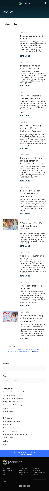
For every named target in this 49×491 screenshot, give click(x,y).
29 (17, 351)
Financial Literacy (9, 411)
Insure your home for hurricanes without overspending (30, 193)
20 (38, 350)
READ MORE (25, 56)
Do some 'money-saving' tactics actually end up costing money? (31, 318)
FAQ (4, 472)
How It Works (6, 468)
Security (20, 475)
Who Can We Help (8, 470)
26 (11, 351)
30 (20, 351)
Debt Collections (8, 408)
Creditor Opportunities (39, 479)
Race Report (7, 424)
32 (24, 351)
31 (22, 351)
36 (33, 351)
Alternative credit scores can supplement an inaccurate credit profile (31, 160)
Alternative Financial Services (13, 398)
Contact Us (36, 475)
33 (26, 351)
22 (42, 350)
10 (19, 350)
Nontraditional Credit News (12, 421)
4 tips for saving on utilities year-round (33, 37)
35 (30, 351)
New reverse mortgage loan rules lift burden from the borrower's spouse (32, 128)
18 (33, 350)
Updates (6, 441)
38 (37, 351)
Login (45, 3)
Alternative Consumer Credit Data (14, 392)
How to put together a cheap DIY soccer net (30, 97)
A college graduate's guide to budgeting (33, 257)
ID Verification (7, 418)
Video (5, 444)
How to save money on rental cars (31, 287)
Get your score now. (24, 454)
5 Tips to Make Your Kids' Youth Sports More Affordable (32, 226)
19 (35, 350)
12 (22, 350)
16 (30, 350)
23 (44, 350)
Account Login (37, 470)
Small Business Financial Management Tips (17, 434)
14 (26, 350)
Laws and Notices (23, 470)
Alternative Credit (9, 395)
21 (40, 350)
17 (32, 350)
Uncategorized (8, 438)
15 (28, 350)
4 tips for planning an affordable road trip (30, 67)
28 (15, 351)
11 (20, 350)
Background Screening (11, 401)
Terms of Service (23, 468)
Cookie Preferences (39, 472)
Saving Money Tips (9, 428)
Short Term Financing (10, 431)
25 (9, 351)
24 (6, 351)
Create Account (37, 468)
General (5, 415)
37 (35, 351)
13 (24, 350)
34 (28, 351)
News (4, 475)
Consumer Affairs (23, 472)
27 (13, 351)
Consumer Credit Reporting (12, 405)
